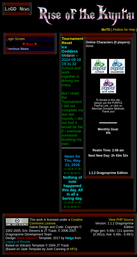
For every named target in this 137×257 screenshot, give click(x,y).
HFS (73, 249)
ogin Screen (15, 39)
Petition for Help (124, 30)
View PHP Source (121, 220)
